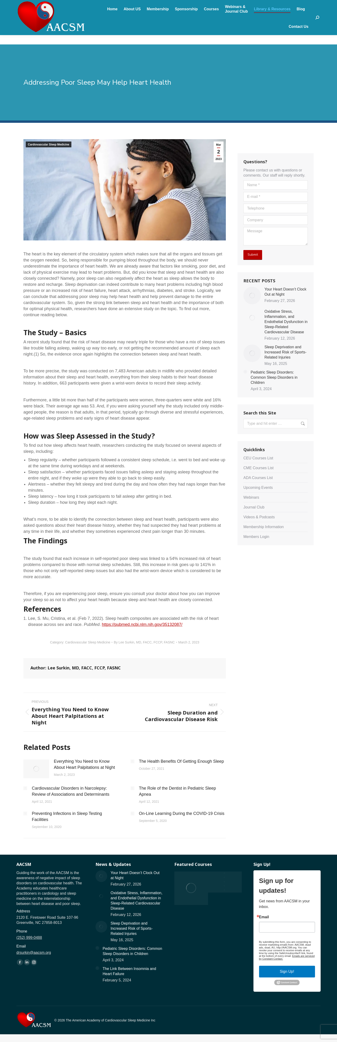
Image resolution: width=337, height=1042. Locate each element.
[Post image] (36, 768)
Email (264, 917)
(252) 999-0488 (37, 4)
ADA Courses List (258, 478)
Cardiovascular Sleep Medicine (48, 144)
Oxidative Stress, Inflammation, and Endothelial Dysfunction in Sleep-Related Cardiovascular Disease (286, 321)
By (144, 642)
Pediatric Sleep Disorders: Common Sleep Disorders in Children (274, 377)
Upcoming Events (258, 488)
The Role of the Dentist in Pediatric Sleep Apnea (177, 791)
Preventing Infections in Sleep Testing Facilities (67, 816)
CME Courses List (258, 468)
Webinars (251, 497)
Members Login (256, 537)
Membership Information (263, 527)
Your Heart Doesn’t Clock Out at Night (285, 291)
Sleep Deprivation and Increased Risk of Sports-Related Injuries (285, 352)
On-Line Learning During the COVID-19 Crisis (181, 813)
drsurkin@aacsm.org (75, 4)
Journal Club (253, 507)
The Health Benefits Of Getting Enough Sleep (181, 761)
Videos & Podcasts (259, 517)
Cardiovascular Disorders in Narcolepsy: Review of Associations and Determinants (70, 791)
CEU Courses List (258, 458)
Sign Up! (287, 971)
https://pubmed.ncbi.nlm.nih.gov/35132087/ (142, 624)
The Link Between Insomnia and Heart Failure (129, 971)
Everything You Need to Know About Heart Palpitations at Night (84, 764)
